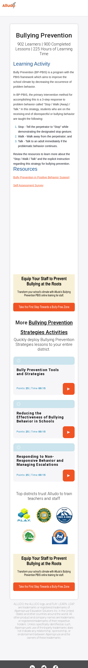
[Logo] (9, 5)
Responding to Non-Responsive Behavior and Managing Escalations (40, 460)
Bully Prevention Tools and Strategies (38, 372)
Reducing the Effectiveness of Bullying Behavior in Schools (40, 417)
